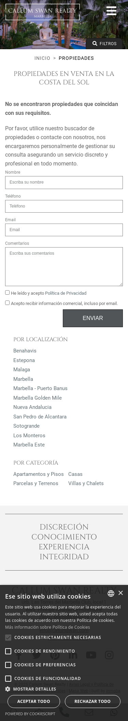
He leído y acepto (45, 293)
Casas (75, 474)
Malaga (21, 369)
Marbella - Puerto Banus (40, 388)
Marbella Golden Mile (37, 398)
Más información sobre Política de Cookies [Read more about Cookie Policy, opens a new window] (47, 627)
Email (10, 219)
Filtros (104, 43)
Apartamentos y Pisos (38, 474)
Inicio (42, 58)
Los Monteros (29, 435)
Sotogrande (26, 426)
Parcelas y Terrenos (35, 483)
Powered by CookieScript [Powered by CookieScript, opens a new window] (30, 713)
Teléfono (13, 196)
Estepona (24, 360)
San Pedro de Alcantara (40, 417)
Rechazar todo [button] (92, 701)
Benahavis (25, 351)
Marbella (23, 379)
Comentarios (17, 243)
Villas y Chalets (86, 483)
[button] (64, 688)
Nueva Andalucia (32, 407)
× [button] (120, 593)
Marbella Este (29, 445)
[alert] (64, 653)
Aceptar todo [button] (33, 701)
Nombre (12, 172)
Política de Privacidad (65, 293)
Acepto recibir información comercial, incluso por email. (61, 303)
